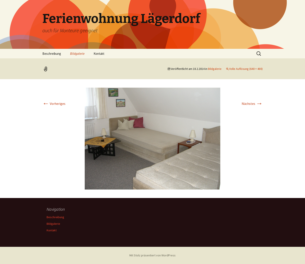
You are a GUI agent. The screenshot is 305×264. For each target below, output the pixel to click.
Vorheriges (53, 103)
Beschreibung (51, 54)
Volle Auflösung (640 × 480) (246, 69)
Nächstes (252, 103)
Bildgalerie (77, 54)
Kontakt (99, 54)
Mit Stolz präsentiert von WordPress (152, 255)
